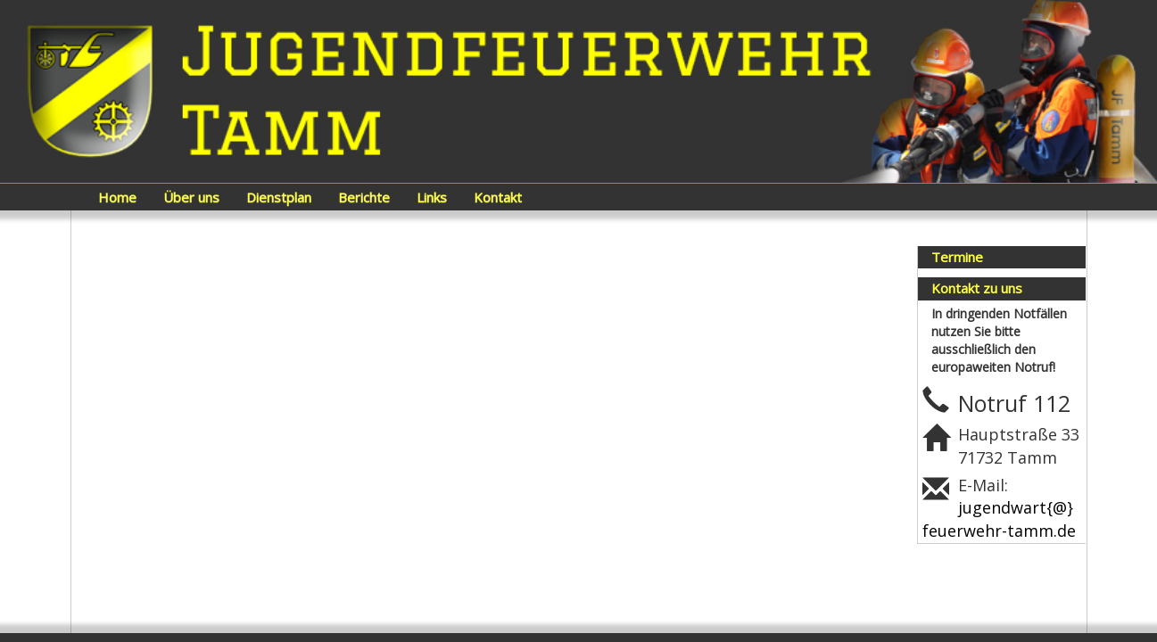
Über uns (191, 197)
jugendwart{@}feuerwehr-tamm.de (999, 519)
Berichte (364, 197)
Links (432, 197)
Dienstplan (278, 197)
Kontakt (498, 197)
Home (117, 197)
